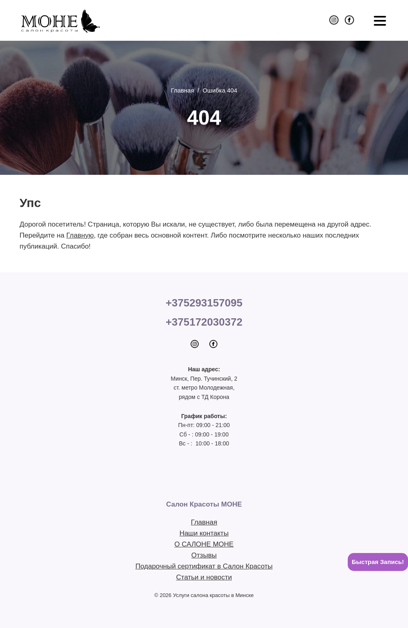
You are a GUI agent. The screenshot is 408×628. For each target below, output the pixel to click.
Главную (80, 235)
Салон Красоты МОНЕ (60, 20)
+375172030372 (204, 322)
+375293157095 (204, 303)
